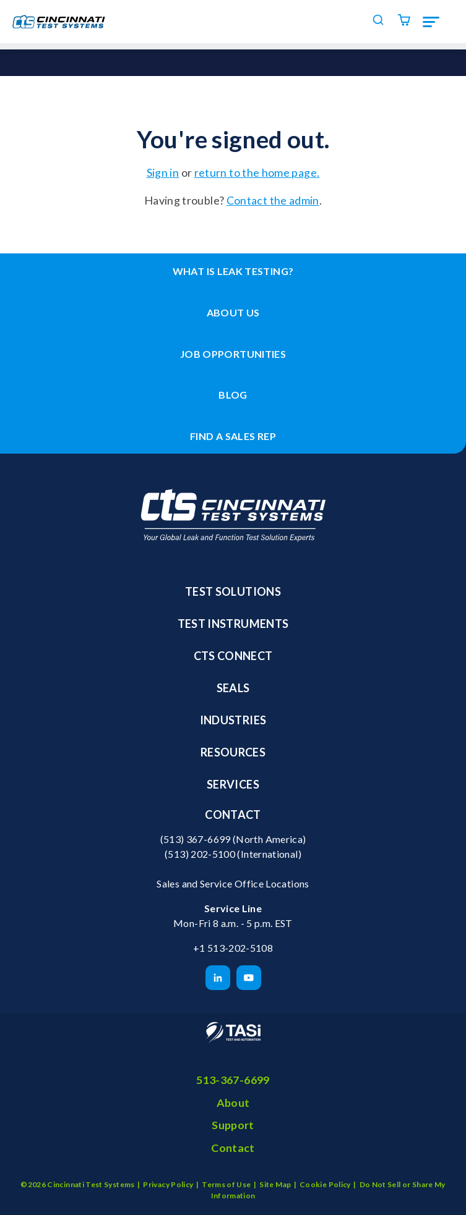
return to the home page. (257, 172)
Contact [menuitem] (233, 1147)
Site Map (275, 1184)
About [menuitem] (233, 1102)
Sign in (163, 172)
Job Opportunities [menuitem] (233, 354)
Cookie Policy (325, 1184)
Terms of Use (226, 1184)
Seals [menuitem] (233, 688)
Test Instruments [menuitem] (233, 623)
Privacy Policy (168, 1184)
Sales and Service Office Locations (233, 883)
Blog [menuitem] (232, 394)
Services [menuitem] (233, 784)
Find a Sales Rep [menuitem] (233, 436)
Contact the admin (273, 200)
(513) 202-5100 (200, 854)
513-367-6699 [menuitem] (232, 1079)
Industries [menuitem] (233, 720)
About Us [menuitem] (233, 312)
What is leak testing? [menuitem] (233, 271)
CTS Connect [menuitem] (233, 656)
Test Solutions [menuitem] (233, 591)
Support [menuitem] (233, 1125)
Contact (233, 814)
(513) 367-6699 (195, 839)
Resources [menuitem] (233, 752)
